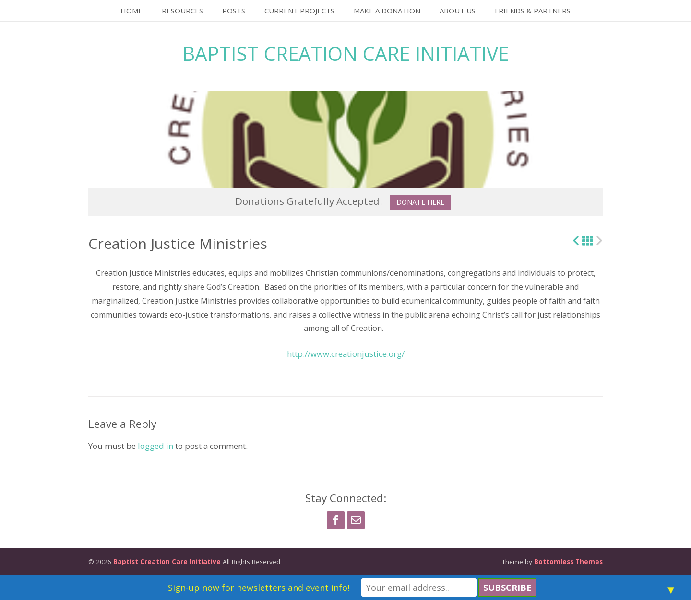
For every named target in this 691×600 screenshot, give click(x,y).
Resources (182, 10)
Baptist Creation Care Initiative (345, 53)
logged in (155, 445)
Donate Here (420, 202)
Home (131, 10)
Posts (233, 10)
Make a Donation (387, 10)
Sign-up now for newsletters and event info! (258, 587)
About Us (458, 10)
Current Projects (299, 10)
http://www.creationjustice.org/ (346, 353)
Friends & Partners (533, 10)
